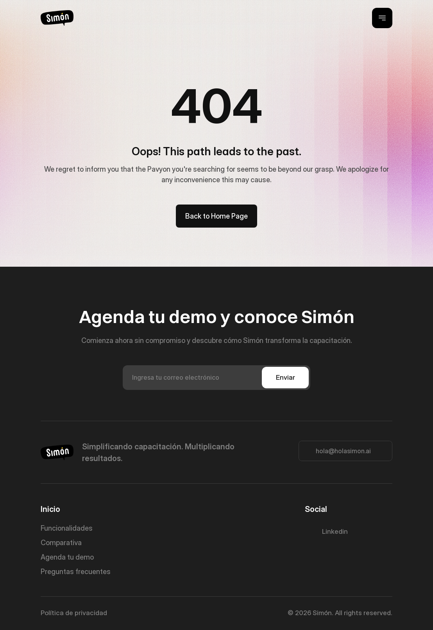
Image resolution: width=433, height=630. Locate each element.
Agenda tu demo (67, 557)
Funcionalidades (67, 528)
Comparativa (61, 542)
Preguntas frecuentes (76, 571)
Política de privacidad (74, 613)
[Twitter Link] (329, 532)
